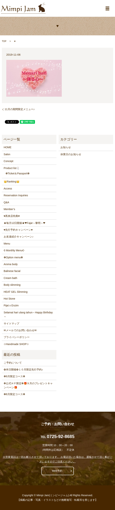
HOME (7, 147)
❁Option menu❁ (13, 257)
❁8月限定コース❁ (14, 394)
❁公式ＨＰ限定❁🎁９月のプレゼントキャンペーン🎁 (28, 385)
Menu (7, 243)
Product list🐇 (12, 168)
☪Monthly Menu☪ (14, 250)
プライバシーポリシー (17, 337)
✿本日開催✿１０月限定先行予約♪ (23, 369)
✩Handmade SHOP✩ (16, 344)
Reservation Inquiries (16, 195)
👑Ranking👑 (11, 181)
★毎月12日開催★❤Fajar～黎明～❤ (24, 222)
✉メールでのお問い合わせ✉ (20, 330)
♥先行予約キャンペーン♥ (18, 229)
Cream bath (10, 278)
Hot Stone (9, 298)
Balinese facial (12, 271)
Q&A (6, 202)
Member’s (9, 209)
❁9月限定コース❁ (14, 376)
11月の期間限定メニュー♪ (20, 109)
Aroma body (11, 264)
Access (8, 188)
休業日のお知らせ (70, 154)
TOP (4, 41)
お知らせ (65, 147)
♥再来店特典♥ (12, 215)
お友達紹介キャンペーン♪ (18, 236)
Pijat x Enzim (11, 305)
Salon (7, 154)
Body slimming (12, 284)
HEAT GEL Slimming (16, 291)
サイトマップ (11, 323)
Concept (8, 161)
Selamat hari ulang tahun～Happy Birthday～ (28, 314)
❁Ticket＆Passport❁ (18, 173)
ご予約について (13, 362)
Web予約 (57, 470)
